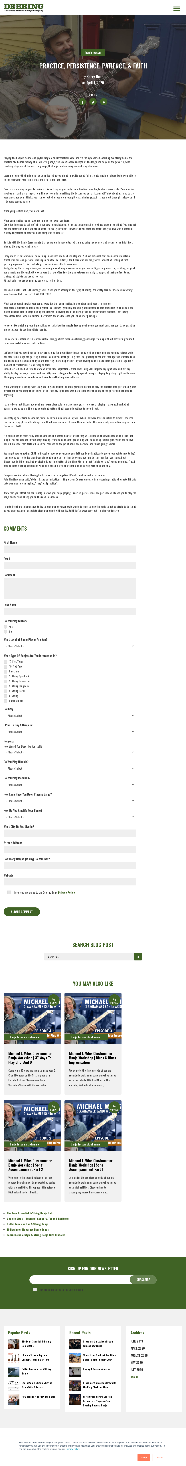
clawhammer (33, 1037)
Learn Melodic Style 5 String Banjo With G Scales (36, 1235)
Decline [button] (159, 1457)
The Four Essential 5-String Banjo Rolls (30, 1213)
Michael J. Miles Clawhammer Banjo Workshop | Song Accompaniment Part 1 (91, 1165)
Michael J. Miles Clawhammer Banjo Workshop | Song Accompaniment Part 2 (30, 1165)
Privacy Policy (72, 1449)
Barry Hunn (95, 76)
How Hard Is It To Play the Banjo (38, 1396)
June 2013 (137, 1341)
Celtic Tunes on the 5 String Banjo (27, 1224)
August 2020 (139, 1355)
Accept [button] (144, 1457)
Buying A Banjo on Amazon (96, 1369)
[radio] (70, 626)
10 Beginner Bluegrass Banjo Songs (28, 1229)
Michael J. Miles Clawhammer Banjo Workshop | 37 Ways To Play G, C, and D (30, 1058)
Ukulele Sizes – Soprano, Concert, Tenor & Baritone (38, 1218)
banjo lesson (93, 52)
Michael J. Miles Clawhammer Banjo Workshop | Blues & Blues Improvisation (92, 1058)
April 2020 (138, 1348)
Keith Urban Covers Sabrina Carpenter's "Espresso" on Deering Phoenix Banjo (97, 1401)
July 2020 (137, 1369)
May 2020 (137, 1362)
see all (134, 1377)
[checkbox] (70, 629)
